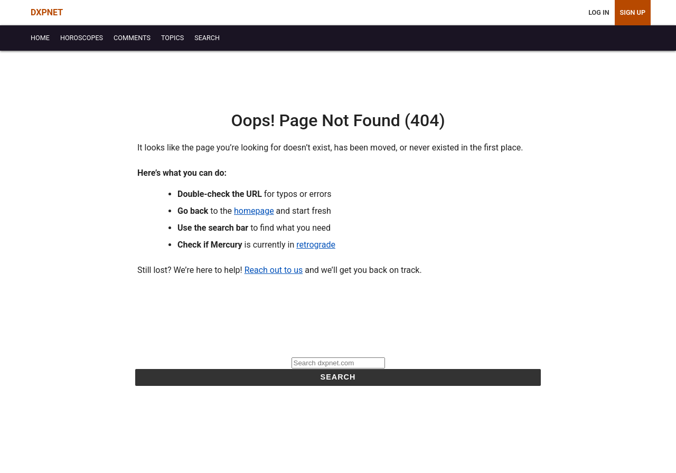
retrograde (315, 245)
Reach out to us (274, 270)
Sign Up (632, 12)
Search (338, 377)
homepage (254, 211)
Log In (598, 12)
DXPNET (47, 12)
